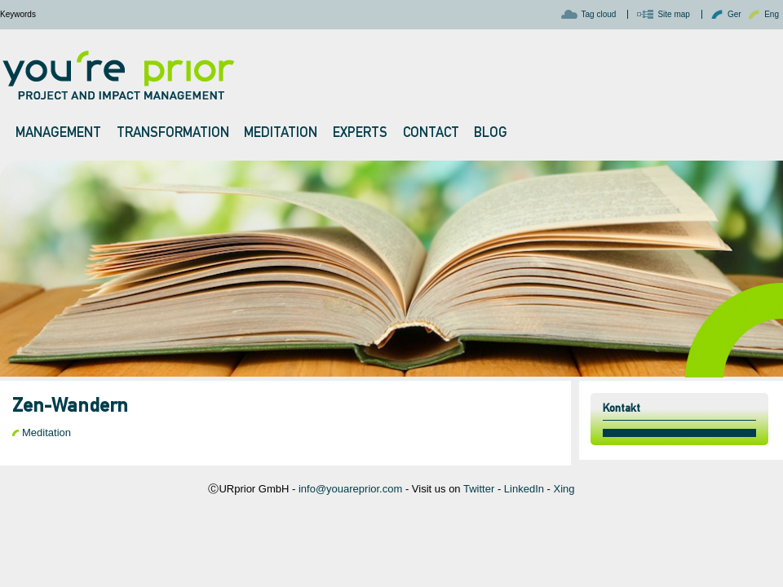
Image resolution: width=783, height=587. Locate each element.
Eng (771, 14)
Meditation (46, 432)
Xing (564, 489)
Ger (734, 14)
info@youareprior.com (350, 489)
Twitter (478, 489)
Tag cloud (599, 14)
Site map (673, 14)
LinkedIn (524, 489)
